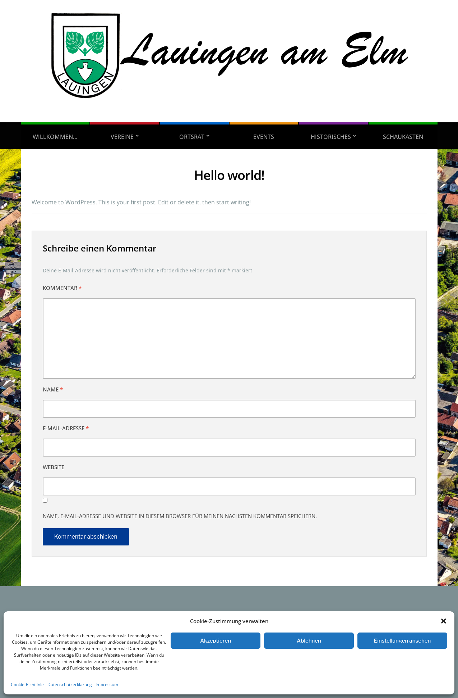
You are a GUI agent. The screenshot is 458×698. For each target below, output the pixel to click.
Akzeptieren (215, 641)
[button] (443, 621)
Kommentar (62, 287)
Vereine (122, 137)
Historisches (331, 137)
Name (53, 389)
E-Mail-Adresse (66, 428)
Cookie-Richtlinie (27, 684)
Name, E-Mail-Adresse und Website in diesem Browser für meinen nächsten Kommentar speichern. (180, 516)
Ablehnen (309, 641)
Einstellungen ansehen (402, 641)
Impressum (107, 684)
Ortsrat (191, 137)
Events (263, 137)
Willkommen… (55, 137)
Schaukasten (403, 137)
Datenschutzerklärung (69, 684)
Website (53, 467)
